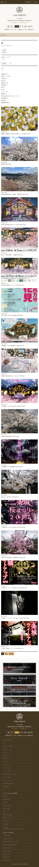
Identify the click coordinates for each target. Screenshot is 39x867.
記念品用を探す (7, 860)
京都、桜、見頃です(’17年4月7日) (9, 497)
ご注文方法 (6, 761)
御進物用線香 (6, 799)
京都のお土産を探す (8, 838)
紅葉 (2, 80)
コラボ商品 (6, 824)
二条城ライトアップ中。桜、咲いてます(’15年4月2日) (15, 618)
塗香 (4, 811)
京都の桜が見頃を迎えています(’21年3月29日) (13, 376)
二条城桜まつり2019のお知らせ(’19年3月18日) (13, 406)
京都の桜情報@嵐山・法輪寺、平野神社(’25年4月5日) (14, 194)
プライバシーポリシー (8, 780)
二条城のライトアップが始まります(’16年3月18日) (14, 588)
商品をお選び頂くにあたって (8, 96)
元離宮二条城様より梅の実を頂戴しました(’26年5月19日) (15, 134)
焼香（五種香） (7, 808)
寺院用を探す (6, 857)
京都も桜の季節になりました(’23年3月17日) (12, 285)
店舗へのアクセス (7, 765)
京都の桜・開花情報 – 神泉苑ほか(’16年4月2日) (13, 557)
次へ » (11, 654)
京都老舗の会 (6, 786)
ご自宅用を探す (7, 835)
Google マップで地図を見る (19, 22)
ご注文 (11, 26)
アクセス (35, 2)
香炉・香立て (6, 821)
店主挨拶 (3, 98)
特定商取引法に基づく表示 (10, 774)
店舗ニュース (4, 76)
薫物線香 (5, 796)
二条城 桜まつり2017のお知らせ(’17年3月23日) (13, 527)
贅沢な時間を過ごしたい (9, 848)
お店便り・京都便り (8, 746)
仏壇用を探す (6, 854)
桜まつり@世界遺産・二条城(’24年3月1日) (12, 255)
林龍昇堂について (7, 749)
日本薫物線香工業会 (8, 783)
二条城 (3, 78)
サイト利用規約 (7, 777)
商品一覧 (5, 752)
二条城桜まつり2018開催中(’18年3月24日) (12, 466)
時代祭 (3, 100)
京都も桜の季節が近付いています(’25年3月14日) (13, 224)
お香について (6, 755)
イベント (3, 91)
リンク (4, 789)
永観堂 (3, 85)
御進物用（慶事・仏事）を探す (11, 841)
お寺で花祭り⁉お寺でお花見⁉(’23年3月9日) (12, 315)
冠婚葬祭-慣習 (4, 102)
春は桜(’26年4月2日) (6, 164)
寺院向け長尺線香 (7, 815)
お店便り (4, 50)
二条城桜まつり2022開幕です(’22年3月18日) (12, 345)
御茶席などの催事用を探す (10, 845)
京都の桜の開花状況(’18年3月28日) (10, 436)
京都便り (4, 52)
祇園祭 (3, 94)
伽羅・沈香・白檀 (7, 805)
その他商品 (13, 828)
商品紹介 (3, 83)
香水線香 (5, 802)
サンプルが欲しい (7, 768)
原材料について (7, 758)
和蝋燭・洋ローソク (8, 818)
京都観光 (3, 74)
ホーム (2, 35)
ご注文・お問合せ (7, 771)
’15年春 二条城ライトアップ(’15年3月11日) (12, 648)
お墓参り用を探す (7, 851)
